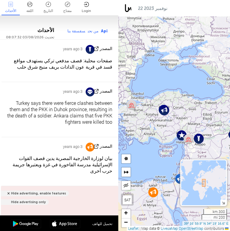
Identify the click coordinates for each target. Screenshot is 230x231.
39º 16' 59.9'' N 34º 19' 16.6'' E (206, 223)
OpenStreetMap (191, 228)
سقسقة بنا (76, 31)
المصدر (106, 48)
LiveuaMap (169, 228)
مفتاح (67, 7)
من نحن (93, 31)
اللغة (29, 7)
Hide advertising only (28, 202)
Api (104, 31)
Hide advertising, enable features (38, 193)
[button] (180, 179)
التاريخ (48, 7)
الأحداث (10, 7)
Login (86, 7)
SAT (127, 199)
